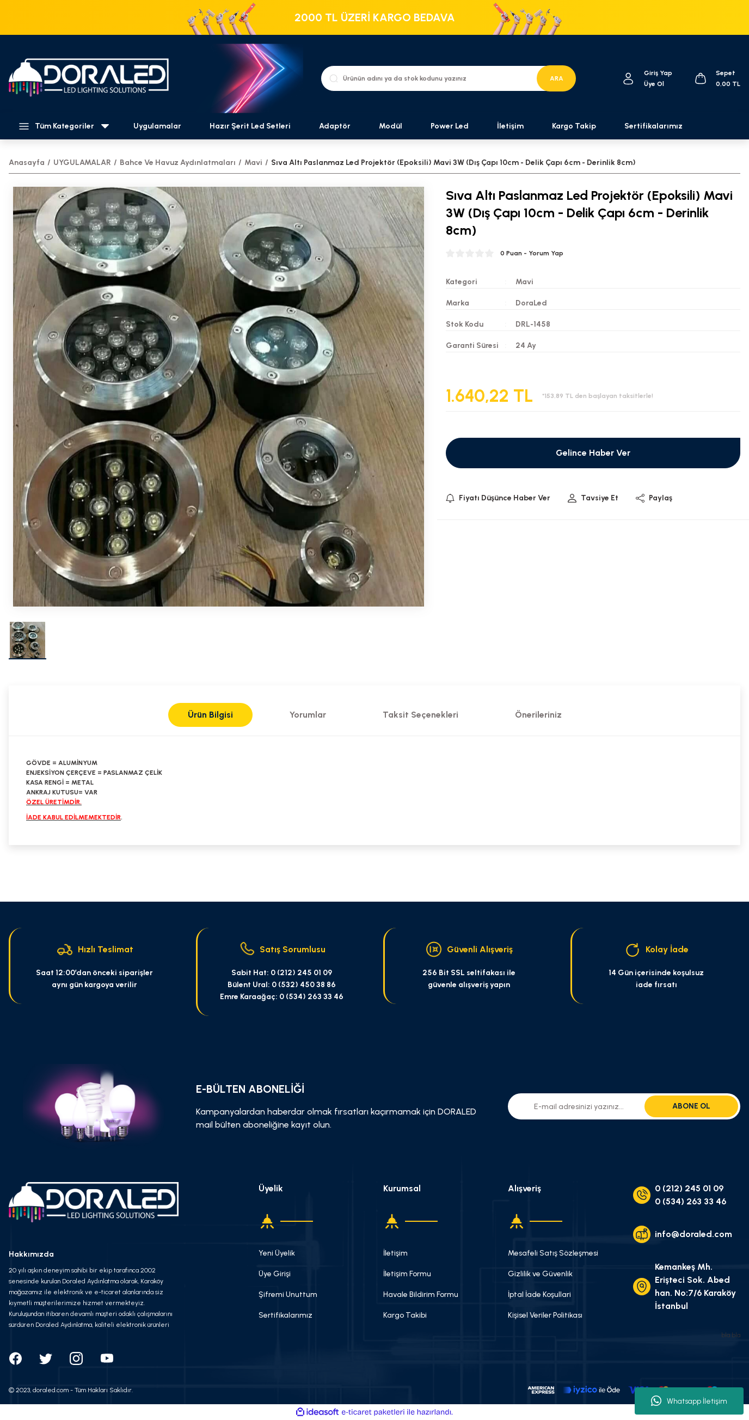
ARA (556, 78)
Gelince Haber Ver (593, 453)
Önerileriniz (538, 714)
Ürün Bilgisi (210, 714)
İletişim (510, 126)
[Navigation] (62, 126)
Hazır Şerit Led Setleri (250, 126)
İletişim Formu (407, 1273)
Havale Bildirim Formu (420, 1294)
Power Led (450, 126)
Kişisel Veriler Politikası (545, 1315)
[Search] (448, 78)
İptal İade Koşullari (539, 1294)
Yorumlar (308, 714)
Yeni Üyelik (277, 1253)
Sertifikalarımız (653, 126)
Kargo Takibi (405, 1315)
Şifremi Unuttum (288, 1294)
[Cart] (717, 78)
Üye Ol (654, 84)
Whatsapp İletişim (689, 1401)
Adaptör (335, 126)
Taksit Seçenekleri (420, 714)
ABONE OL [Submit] (691, 1106)
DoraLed (531, 303)
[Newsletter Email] (624, 1106)
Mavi (524, 281)
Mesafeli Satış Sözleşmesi (553, 1253)
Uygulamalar (157, 126)
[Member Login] (628, 78)
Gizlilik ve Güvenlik (540, 1273)
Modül (390, 126)
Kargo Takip (574, 126)
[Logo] (94, 78)
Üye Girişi (275, 1273)
